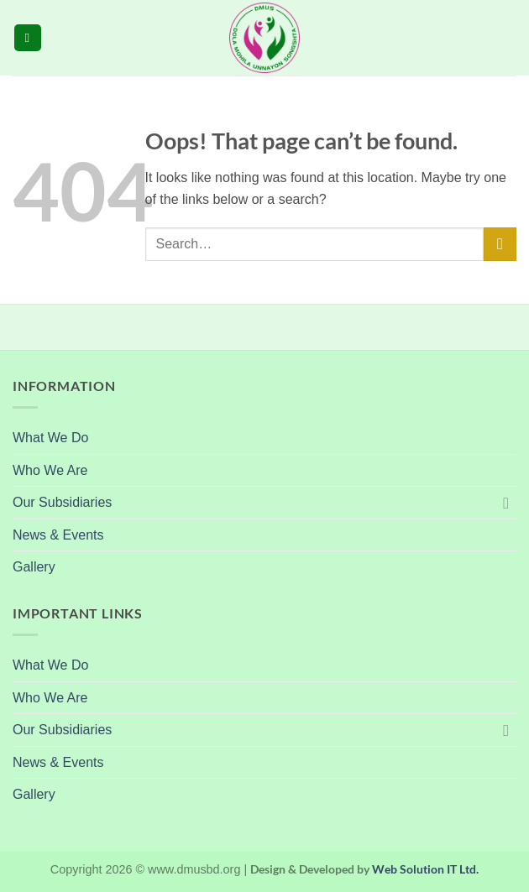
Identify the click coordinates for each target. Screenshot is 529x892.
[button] (27, 38)
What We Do (50, 437)
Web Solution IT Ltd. (425, 869)
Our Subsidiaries (62, 502)
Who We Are (50, 470)
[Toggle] (506, 503)
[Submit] (500, 243)
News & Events (58, 535)
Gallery (34, 567)
